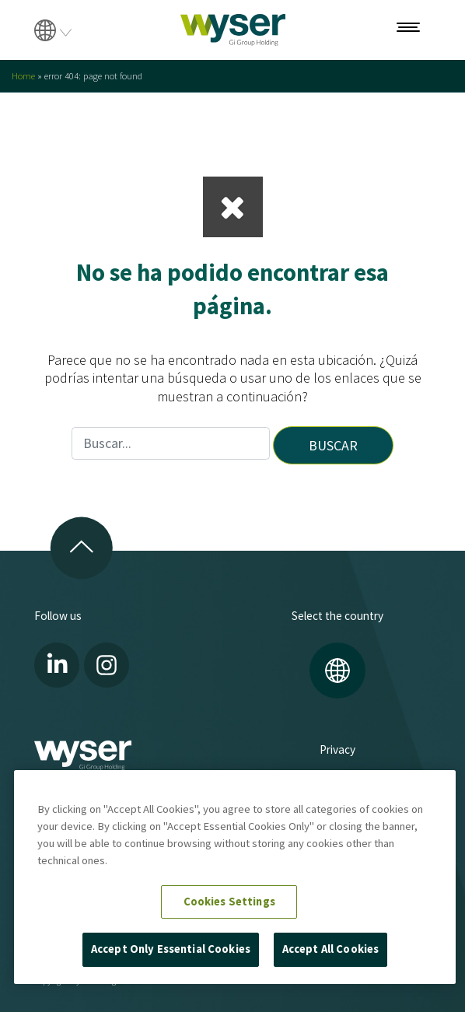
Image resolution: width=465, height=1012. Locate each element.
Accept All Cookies (330, 949)
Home (23, 76)
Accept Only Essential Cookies (170, 949)
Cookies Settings (229, 902)
